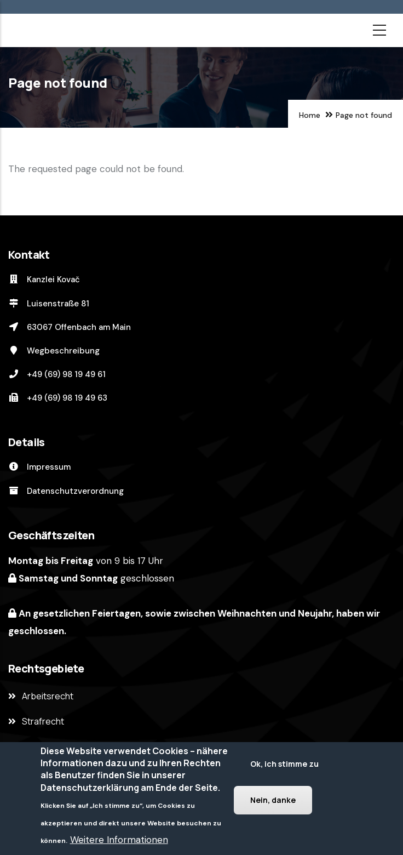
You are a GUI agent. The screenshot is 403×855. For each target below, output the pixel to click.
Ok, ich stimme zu (284, 764)
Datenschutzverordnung (66, 491)
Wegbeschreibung (54, 350)
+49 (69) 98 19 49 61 (57, 374)
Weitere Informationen (119, 840)
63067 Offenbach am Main (69, 327)
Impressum (39, 466)
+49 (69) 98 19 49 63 (57, 397)
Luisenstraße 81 (48, 303)
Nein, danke (273, 800)
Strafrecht (43, 721)
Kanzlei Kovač (44, 279)
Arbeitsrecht (47, 696)
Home (309, 115)
